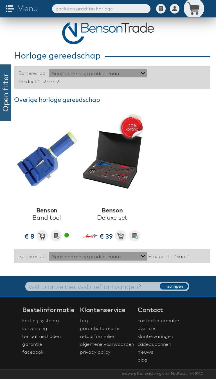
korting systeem (40, 320)
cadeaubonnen (154, 344)
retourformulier (97, 336)
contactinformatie (158, 320)
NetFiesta (179, 373)
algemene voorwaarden (107, 344)
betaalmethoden (41, 336)
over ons (147, 328)
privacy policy (95, 352)
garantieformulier (100, 328)
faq (84, 320)
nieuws (145, 352)
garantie (32, 344)
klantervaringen (155, 336)
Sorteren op (32, 73)
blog (142, 360)
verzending (34, 328)
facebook (32, 352)
